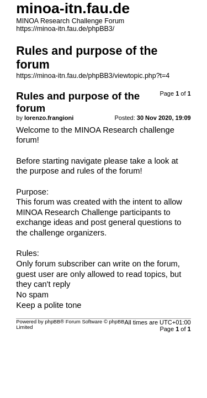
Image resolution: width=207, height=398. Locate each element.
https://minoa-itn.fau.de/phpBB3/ (65, 29)
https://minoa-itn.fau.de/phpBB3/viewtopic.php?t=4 (92, 76)
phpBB (52, 321)
